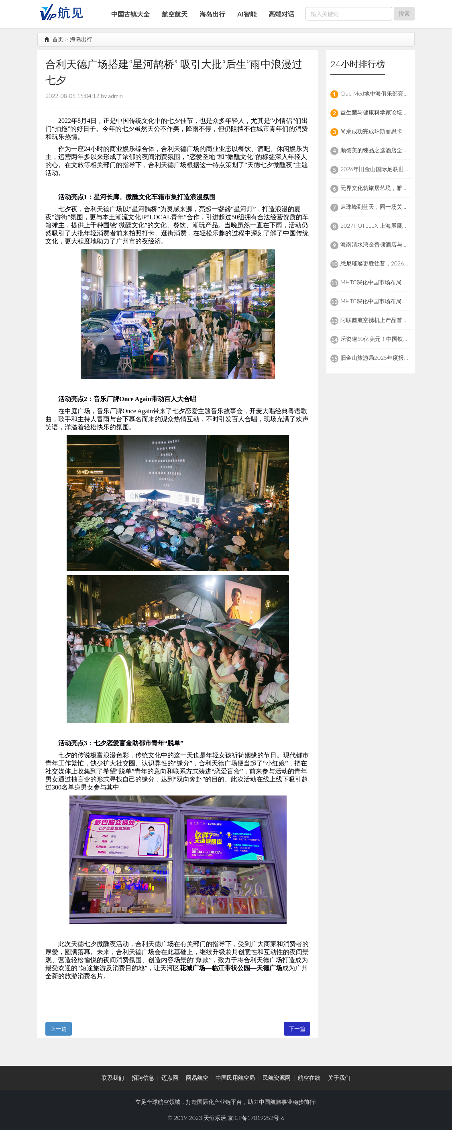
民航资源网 (277, 1077)
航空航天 (174, 14)
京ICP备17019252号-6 (256, 1117)
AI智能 (247, 14)
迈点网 (169, 1077)
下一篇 (297, 1028)
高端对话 (281, 14)
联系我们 (113, 1077)
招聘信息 (143, 1077)
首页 (53, 39)
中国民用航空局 (235, 1077)
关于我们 (339, 1077)
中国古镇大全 (130, 14)
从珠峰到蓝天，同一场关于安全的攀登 (388, 206)
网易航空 (197, 1077)
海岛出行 (212, 14)
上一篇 (58, 1028)
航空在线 (309, 1077)
